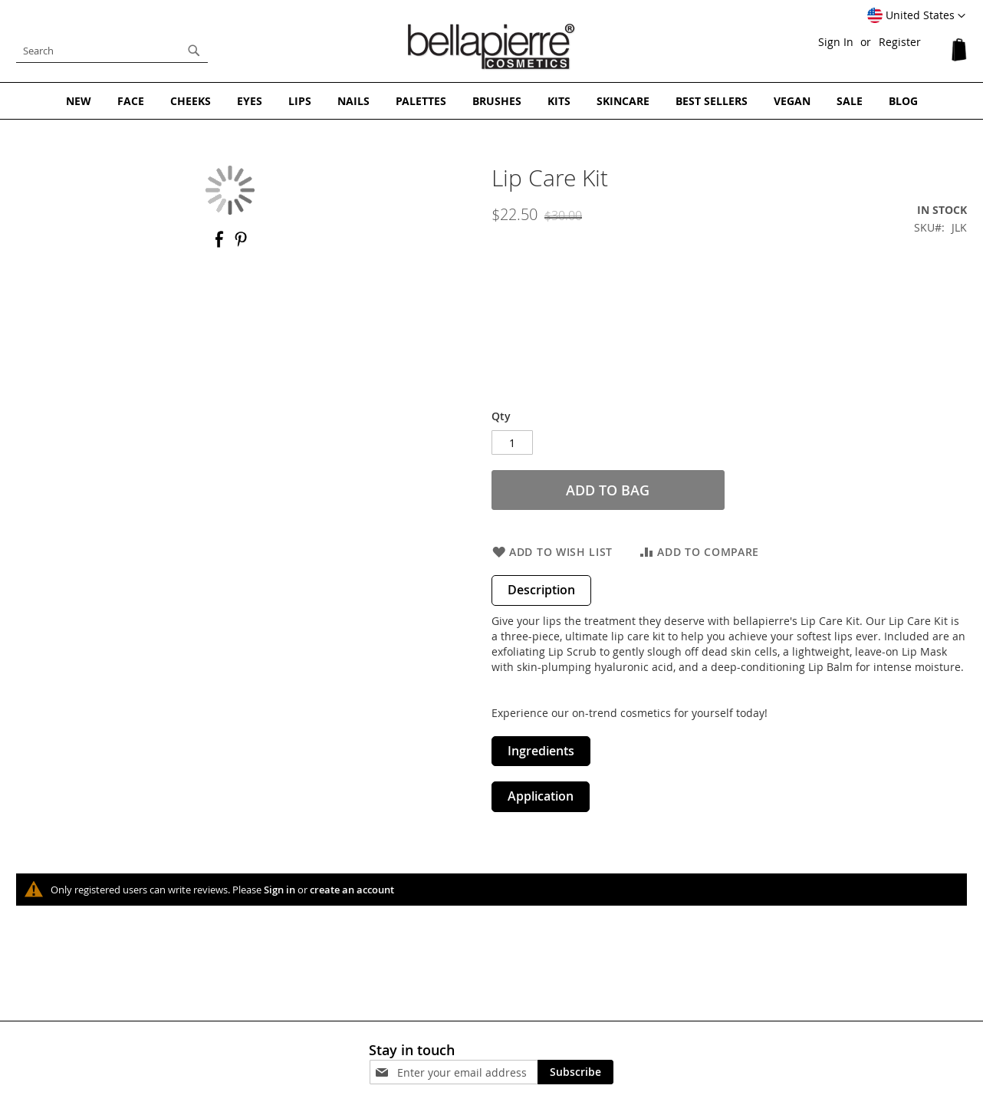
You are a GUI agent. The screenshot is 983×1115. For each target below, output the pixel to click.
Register (900, 42)
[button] (916, 16)
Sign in (279, 889)
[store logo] (491, 47)
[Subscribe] (575, 1072)
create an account (352, 889)
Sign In (835, 42)
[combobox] (112, 50)
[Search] (194, 50)
